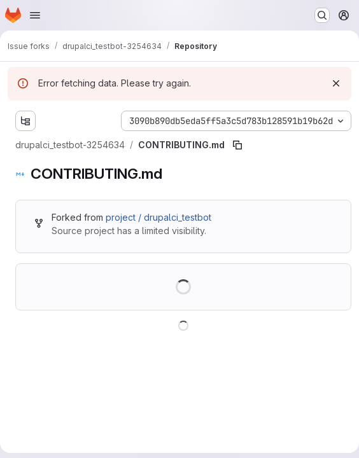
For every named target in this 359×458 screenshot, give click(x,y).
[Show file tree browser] (25, 121)
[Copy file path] (237, 145)
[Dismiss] (336, 83)
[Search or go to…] (322, 15)
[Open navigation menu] (35, 15)
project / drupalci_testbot (158, 217)
